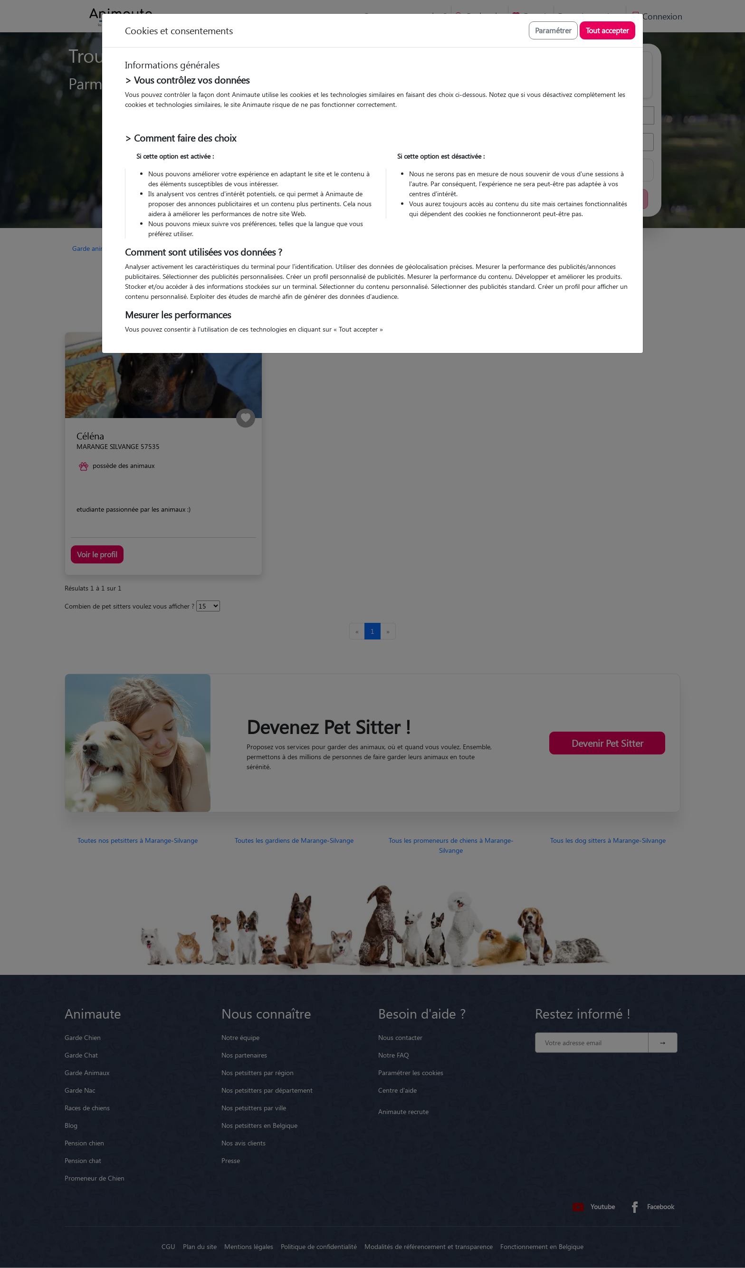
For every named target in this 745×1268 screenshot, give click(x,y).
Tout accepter (607, 30)
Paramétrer (553, 30)
